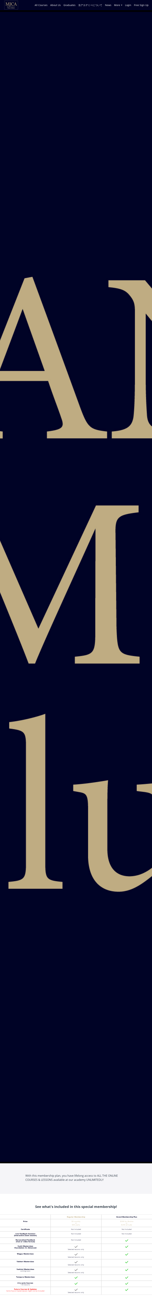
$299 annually (126, 1225)
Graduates (69, 5)
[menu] (90, 5)
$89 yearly (76, 1225)
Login (128, 5)
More (118, 5)
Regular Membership (76, 1217)
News (108, 5)
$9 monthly (76, 1222)
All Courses (41, 5)
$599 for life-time (126, 1222)
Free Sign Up (141, 5)
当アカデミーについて (90, 5)
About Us (55, 5)
